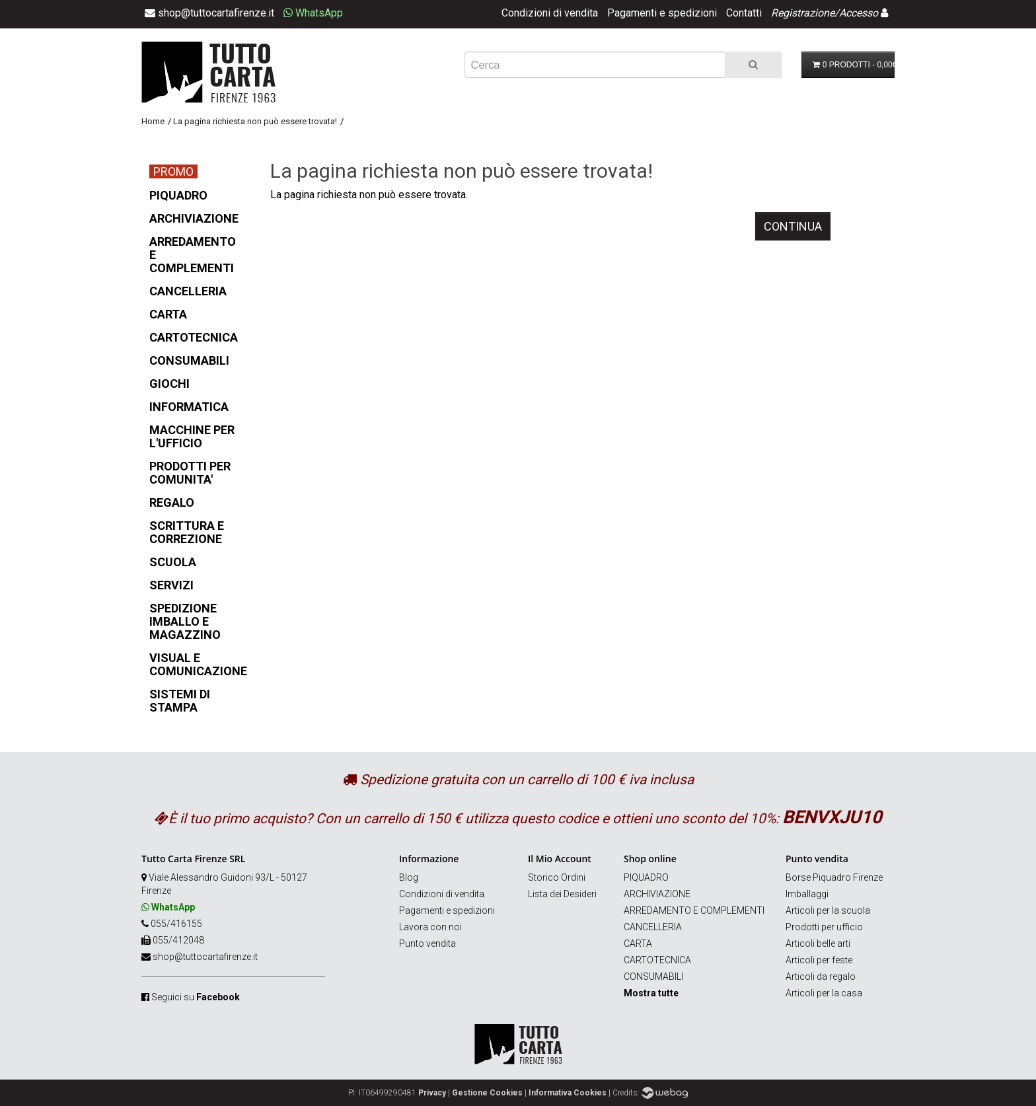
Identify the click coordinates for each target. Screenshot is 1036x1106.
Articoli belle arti (818, 943)
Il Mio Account (559, 858)
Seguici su (195, 997)
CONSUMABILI (653, 976)
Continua (793, 226)
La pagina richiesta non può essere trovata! (255, 121)
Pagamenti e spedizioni (662, 13)
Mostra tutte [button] (651, 993)
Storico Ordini (556, 877)
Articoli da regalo (821, 976)
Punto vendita (427, 943)
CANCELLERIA (653, 927)
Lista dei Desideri (562, 894)
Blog (408, 877)
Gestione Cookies (487, 1092)
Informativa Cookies (568, 1092)
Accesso (858, 13)
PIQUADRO (646, 877)
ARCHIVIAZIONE (657, 894)
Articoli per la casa (824, 993)
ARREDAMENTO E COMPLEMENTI (694, 910)
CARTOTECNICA (657, 960)
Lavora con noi (430, 927)
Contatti (744, 13)
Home (153, 121)
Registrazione (802, 13)
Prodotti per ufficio (824, 927)
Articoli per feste (819, 960)
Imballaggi (807, 894)
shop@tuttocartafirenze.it (205, 956)
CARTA (638, 943)
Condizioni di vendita (549, 13)
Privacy (432, 1092)
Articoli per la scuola (828, 910)
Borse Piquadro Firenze (834, 877)
